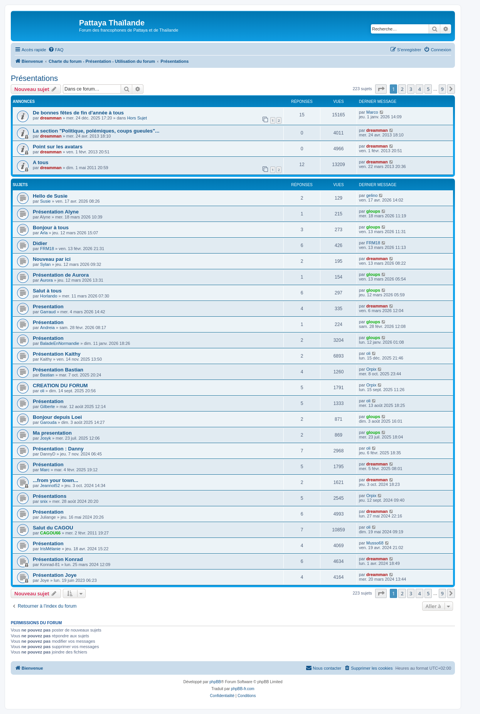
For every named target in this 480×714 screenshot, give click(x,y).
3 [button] (410, 89)
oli (368, 353)
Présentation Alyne (56, 212)
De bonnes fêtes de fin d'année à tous (78, 113)
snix (44, 501)
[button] (381, 89)
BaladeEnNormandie (59, 343)
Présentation (48, 322)
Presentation (48, 306)
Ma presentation (52, 433)
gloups (373, 211)
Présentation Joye (55, 575)
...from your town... (55, 480)
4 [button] (419, 89)
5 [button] (428, 89)
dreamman (51, 118)
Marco (372, 112)
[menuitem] (56, 49)
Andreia (47, 327)
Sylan (45, 264)
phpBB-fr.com (242, 689)
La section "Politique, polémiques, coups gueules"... (96, 131)
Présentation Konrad (58, 559)
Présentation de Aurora (61, 275)
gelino (371, 195)
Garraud (48, 311)
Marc (44, 469)
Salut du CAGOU (53, 528)
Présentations (34, 78)
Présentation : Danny (58, 449)
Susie (45, 201)
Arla (44, 232)
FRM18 (47, 248)
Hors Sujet (137, 118)
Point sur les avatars (58, 147)
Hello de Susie (50, 196)
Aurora (46, 280)
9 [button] (442, 89)
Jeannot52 (50, 485)
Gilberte (47, 406)
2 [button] (402, 89)
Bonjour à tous (51, 227)
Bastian (47, 375)
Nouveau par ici (52, 259)
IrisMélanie (50, 548)
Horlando (48, 296)
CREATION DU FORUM (60, 385)
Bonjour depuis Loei (57, 417)
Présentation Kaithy (57, 354)
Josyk (45, 438)
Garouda (48, 422)
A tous (41, 162)
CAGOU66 (50, 533)
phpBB (215, 682)
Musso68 (375, 543)
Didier (40, 243)
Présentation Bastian (58, 370)
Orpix (371, 369)
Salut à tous (47, 291)
